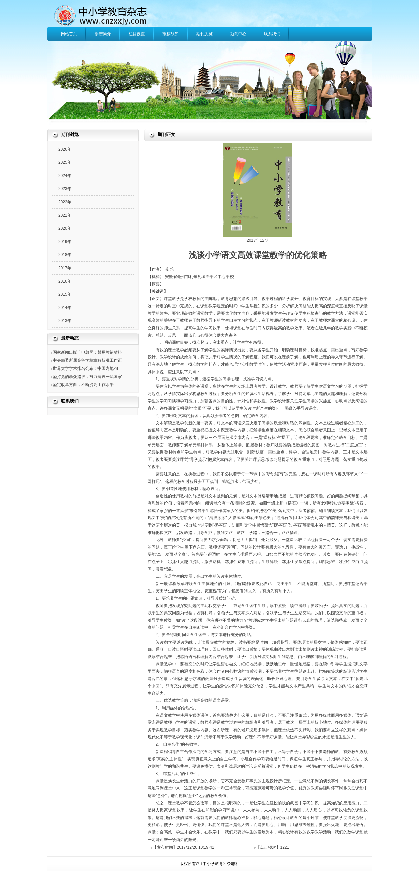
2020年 (64, 228)
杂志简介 (103, 33)
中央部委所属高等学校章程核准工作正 (87, 360)
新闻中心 (238, 33)
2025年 (64, 162)
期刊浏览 (204, 33)
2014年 (64, 307)
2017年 (64, 268)
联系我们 (272, 33)
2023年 (64, 188)
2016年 (64, 281)
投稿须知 (170, 33)
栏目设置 (137, 33)
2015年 (64, 294)
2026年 (64, 149)
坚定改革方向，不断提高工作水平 (83, 384)
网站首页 (69, 33)
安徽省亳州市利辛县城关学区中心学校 (200, 276)
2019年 (64, 241)
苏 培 (169, 269)
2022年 (64, 202)
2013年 (64, 320)
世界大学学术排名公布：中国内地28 (85, 368)
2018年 (64, 254)
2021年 (64, 215)
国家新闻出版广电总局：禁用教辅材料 (87, 352)
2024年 (64, 175)
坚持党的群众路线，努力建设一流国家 (87, 376)
